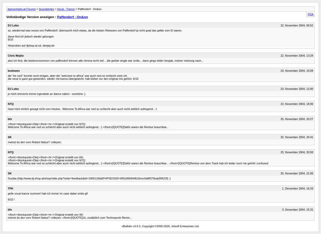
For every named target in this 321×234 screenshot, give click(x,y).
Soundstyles (46, 9)
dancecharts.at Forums (22, 9)
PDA (310, 14)
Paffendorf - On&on (72, 17)
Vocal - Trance (66, 9)
